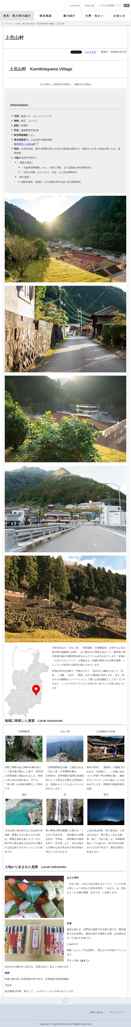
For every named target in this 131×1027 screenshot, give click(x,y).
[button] (73, 5)
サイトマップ (116, 1012)
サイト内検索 (100, 5)
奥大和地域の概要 (45, 23)
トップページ (7, 23)
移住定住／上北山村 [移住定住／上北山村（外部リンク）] (24, 144)
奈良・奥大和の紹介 (25, 23)
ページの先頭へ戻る (65, 1000)
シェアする (90, 52)
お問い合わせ (96, 1012)
